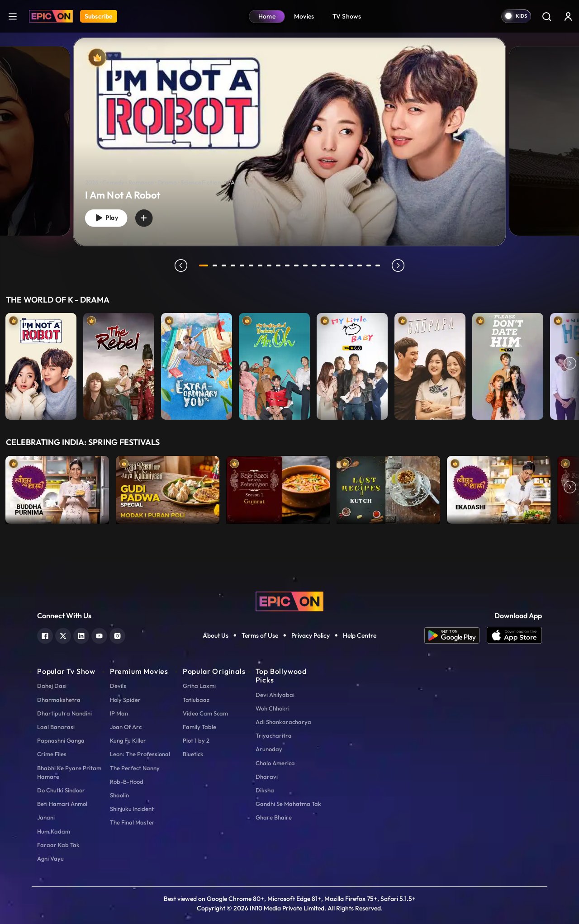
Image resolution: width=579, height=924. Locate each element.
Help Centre (359, 635)
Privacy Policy (310, 635)
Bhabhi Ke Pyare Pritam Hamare (69, 772)
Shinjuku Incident (132, 808)
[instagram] (117, 635)
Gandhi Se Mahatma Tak (288, 803)
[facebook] (45, 635)
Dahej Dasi (51, 685)
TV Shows (346, 16)
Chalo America (275, 763)
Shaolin (119, 795)
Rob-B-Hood (126, 781)
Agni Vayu (50, 858)
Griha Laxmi (199, 685)
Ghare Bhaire (274, 817)
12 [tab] (306, 265)
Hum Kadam (53, 831)
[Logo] (51, 16)
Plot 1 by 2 (196, 740)
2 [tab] (216, 265)
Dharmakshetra (59, 699)
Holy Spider (125, 699)
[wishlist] (149, 217)
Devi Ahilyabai (275, 694)
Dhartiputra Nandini (64, 713)
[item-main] (40, 364)
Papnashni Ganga (61, 740)
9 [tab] (279, 265)
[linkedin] (81, 635)
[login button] (568, 16)
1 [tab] (203, 265)
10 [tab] (288, 265)
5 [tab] (243, 265)
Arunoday (269, 749)
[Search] (546, 16)
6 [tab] (252, 265)
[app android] (455, 635)
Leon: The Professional (140, 754)
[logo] (289, 600)
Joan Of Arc (126, 726)
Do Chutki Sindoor (61, 790)
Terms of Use (260, 635)
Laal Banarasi (56, 726)
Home (266, 16)
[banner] (289, 141)
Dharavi (267, 776)
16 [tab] (343, 265)
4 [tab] (234, 265)
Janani (46, 817)
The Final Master (132, 822)
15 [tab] (334, 265)
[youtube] (99, 635)
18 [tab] (361, 265)
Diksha (265, 790)
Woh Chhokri (273, 708)
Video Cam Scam (205, 713)
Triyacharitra (274, 735)
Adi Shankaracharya (283, 721)
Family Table (199, 726)
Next (570, 364)
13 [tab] (315, 265)
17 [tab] (352, 265)
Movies (304, 16)
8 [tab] (270, 265)
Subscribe (99, 16)
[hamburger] (12, 16)
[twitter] (63, 635)
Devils (118, 685)
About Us (215, 635)
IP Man (119, 713)
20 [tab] (379, 265)
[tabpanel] (289, 134)
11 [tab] (297, 265)
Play (108, 217)
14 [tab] (325, 265)
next (399, 265)
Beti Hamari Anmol (62, 803)
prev (179, 265)
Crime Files (51, 754)
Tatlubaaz (196, 699)
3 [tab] (225, 265)
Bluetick (193, 754)
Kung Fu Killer (128, 740)
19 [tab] (370, 265)
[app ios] (514, 635)
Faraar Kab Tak (58, 844)
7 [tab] (261, 265)
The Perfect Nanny (135, 768)
